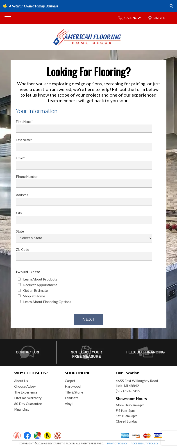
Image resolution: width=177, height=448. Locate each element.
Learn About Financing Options (44, 301)
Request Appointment (37, 285)
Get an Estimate (33, 290)
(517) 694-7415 (128, 391)
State (81, 235)
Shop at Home (31, 296)
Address (81, 199)
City (81, 217)
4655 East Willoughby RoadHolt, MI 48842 (137, 383)
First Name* (81, 126)
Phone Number (81, 181)
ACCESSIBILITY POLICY (144, 443)
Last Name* (81, 144)
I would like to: (28, 271)
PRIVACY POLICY (117, 443)
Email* (81, 162)
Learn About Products (37, 279)
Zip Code (81, 254)
